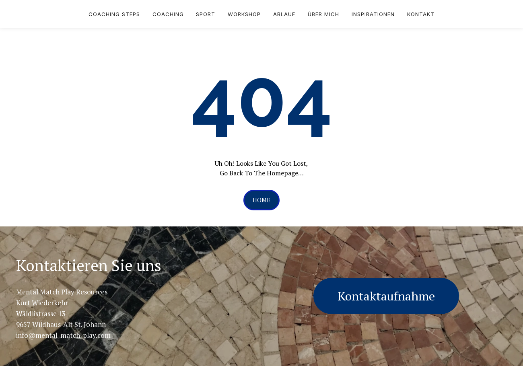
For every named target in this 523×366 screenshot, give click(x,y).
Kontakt (420, 14)
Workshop (244, 14)
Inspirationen (373, 14)
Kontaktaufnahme (386, 296)
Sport (205, 14)
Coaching (168, 14)
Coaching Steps (114, 14)
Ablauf (284, 14)
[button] (261, 200)
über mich (323, 14)
